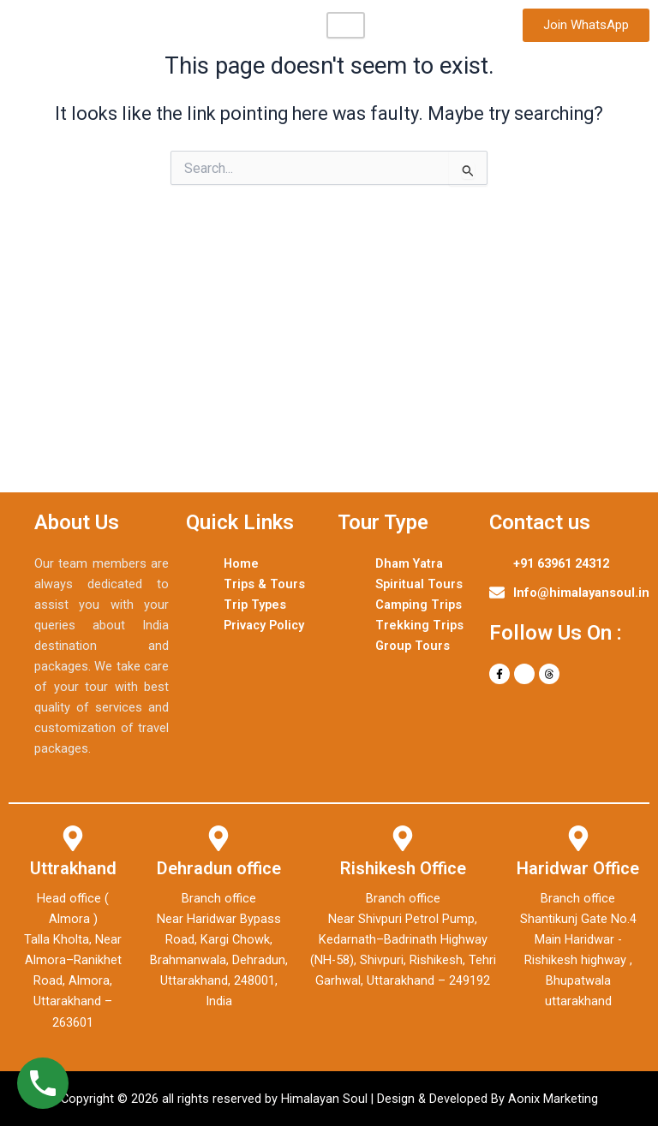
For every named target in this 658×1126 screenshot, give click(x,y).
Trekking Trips (419, 625)
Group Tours (412, 645)
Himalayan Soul (78, 25)
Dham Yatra (409, 563)
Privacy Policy (264, 625)
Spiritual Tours (419, 584)
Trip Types (255, 604)
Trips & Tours (264, 584)
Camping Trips (418, 604)
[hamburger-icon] (345, 25)
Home (241, 563)
